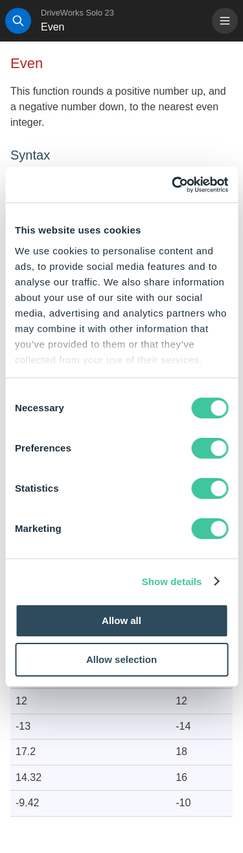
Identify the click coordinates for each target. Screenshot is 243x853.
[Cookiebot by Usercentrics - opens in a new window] (173, 184)
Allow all (121, 620)
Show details (172, 581)
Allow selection (121, 659)
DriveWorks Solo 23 (77, 13)
